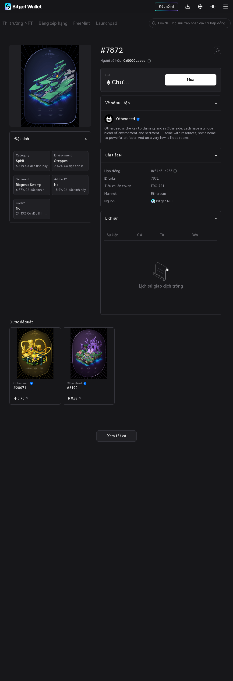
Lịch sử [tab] (161, 218)
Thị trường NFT (17, 23)
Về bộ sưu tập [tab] (161, 103)
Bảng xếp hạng (53, 23)
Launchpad (106, 23)
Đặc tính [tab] (50, 139)
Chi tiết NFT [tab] (161, 155)
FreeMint (81, 23)
